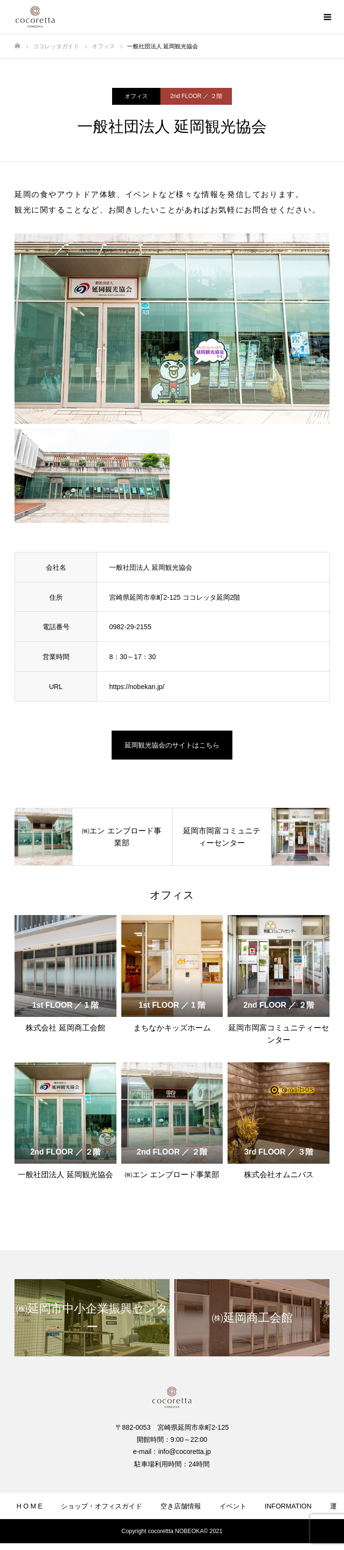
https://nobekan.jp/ (136, 686)
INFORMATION (288, 1506)
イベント (232, 1506)
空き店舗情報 (180, 1506)
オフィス (136, 96)
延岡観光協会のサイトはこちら (172, 745)
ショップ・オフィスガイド (101, 1506)
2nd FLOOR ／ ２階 (196, 96)
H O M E (29, 1506)
